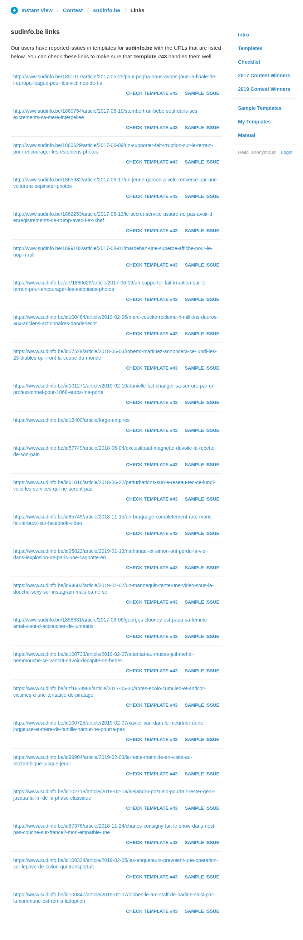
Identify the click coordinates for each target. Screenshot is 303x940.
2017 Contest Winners (264, 75)
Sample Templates (260, 108)
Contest (73, 10)
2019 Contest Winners (264, 89)
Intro (243, 35)
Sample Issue (202, 93)
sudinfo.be (106, 10)
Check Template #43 (151, 93)
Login (286, 152)
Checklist (249, 62)
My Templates (254, 122)
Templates (250, 48)
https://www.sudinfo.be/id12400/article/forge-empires (71, 420)
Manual (246, 135)
